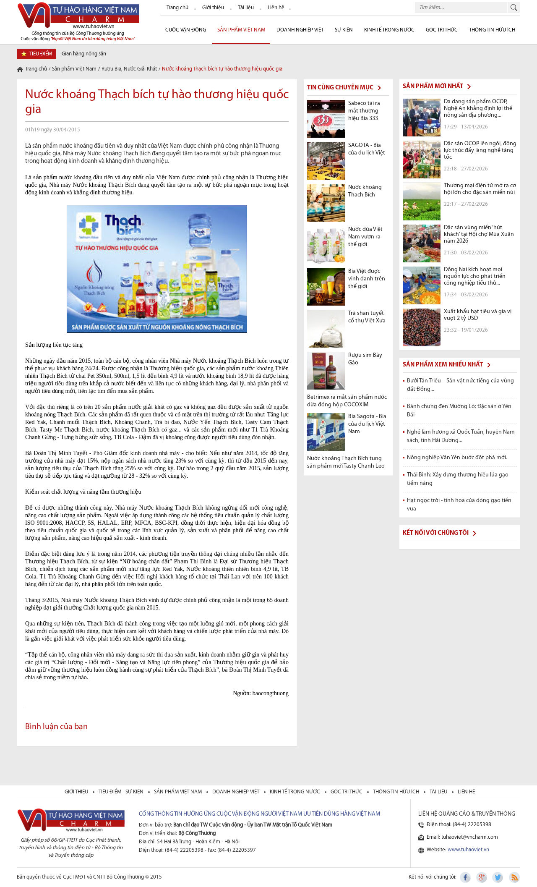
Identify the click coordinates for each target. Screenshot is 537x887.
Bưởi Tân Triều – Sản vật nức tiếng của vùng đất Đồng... (460, 385)
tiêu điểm (40, 54)
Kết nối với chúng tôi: (432, 877)
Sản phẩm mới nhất (433, 87)
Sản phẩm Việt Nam (241, 30)
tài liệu (439, 792)
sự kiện (344, 30)
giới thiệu (77, 792)
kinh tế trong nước (295, 792)
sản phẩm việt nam (178, 792)
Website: (458, 850)
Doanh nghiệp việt (236, 792)
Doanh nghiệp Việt (299, 30)
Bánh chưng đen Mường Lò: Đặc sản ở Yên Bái (459, 410)
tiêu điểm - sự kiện (122, 792)
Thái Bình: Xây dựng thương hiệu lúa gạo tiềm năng (457, 479)
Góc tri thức (347, 792)
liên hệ (466, 792)
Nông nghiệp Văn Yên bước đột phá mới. (457, 458)
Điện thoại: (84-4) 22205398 (459, 824)
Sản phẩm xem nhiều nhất (443, 365)
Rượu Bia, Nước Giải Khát (129, 69)
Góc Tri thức (442, 30)
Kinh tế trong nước (389, 30)
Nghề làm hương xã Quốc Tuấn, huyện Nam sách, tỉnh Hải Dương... (461, 436)
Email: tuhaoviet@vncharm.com (462, 837)
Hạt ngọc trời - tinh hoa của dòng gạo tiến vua (459, 504)
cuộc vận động (185, 30)
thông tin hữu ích (396, 792)
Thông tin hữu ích (492, 30)
